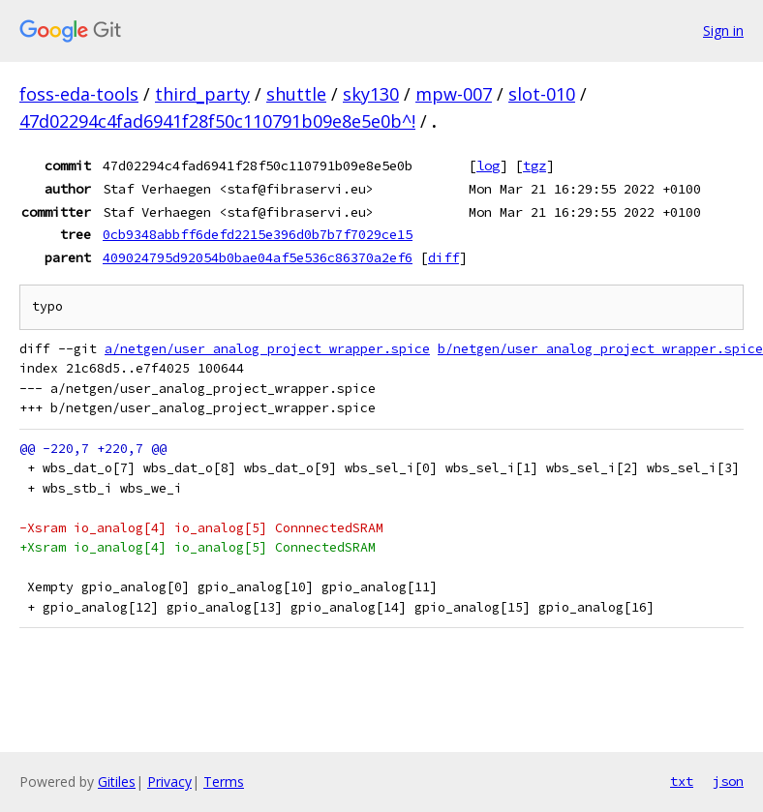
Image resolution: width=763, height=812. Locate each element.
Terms (223, 781)
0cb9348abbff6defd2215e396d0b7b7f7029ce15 (257, 234)
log (488, 165)
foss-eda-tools (78, 93)
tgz (534, 165)
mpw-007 (453, 93)
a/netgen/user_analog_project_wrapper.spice (267, 349)
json (728, 781)
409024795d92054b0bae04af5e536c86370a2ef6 (257, 257)
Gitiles (117, 781)
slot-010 (541, 93)
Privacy (169, 781)
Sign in (723, 30)
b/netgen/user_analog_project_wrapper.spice (600, 349)
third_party (202, 93)
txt (681, 781)
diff (443, 257)
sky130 (371, 93)
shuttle (296, 93)
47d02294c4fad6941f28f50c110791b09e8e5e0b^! (217, 121)
